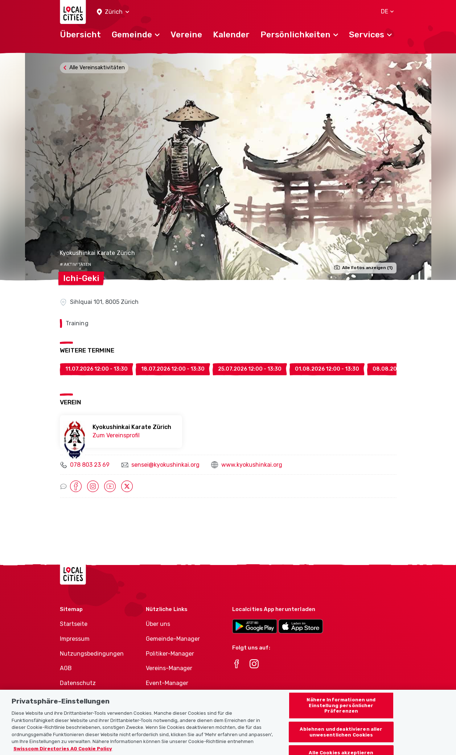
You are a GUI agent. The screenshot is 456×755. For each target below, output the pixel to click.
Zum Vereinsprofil (116, 435)
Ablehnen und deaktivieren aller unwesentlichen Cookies (341, 738)
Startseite (73, 623)
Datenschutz (78, 683)
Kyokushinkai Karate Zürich (97, 252)
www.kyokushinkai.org (251, 464)
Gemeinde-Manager (173, 638)
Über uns (158, 623)
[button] (113, 12)
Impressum (75, 638)
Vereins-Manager (169, 668)
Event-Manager (167, 683)
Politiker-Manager (170, 653)
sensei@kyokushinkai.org (165, 464)
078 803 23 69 (90, 464)
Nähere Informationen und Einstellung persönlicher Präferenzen (341, 712)
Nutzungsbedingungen (92, 653)
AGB (66, 668)
